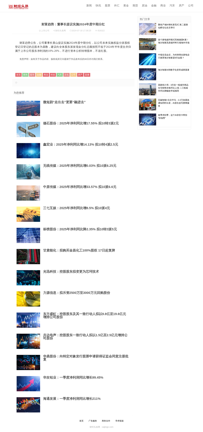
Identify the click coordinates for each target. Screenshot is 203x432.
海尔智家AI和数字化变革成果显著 (173, 70)
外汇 (112, 5)
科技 (53, 74)
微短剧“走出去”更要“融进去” (64, 102)
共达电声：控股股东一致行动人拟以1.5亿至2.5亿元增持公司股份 (85, 336)
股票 (103, 5)
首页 (18, 74)
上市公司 (45, 30)
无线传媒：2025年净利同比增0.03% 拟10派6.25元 (79, 166)
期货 (131, 5)
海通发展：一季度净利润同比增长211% (72, 399)
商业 (158, 5)
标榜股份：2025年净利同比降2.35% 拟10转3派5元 (80, 229)
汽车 (168, 5)
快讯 (94, 5)
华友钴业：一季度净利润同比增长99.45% (73, 377)
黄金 (121, 5)
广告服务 (93, 421)
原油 (140, 5)
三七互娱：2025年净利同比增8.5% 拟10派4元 (76, 208)
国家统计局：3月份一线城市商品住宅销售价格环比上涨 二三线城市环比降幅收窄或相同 (173, 88)
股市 (32, 74)
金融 (149, 5)
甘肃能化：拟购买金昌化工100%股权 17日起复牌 (79, 250)
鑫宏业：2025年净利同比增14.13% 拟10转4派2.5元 (80, 144)
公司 (186, 5)
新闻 (84, 5)
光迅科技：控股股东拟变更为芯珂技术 (71, 271)
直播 (87, 74)
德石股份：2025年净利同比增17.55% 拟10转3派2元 (81, 123)
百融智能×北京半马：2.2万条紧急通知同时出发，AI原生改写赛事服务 (173, 103)
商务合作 (106, 421)
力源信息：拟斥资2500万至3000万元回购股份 (76, 293)
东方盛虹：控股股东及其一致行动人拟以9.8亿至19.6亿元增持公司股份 (84, 315)
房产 (177, 5)
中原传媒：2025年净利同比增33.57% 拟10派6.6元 (79, 187)
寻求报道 (119, 421)
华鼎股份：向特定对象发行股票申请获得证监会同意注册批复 (85, 357)
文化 (66, 74)
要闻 (25, 74)
